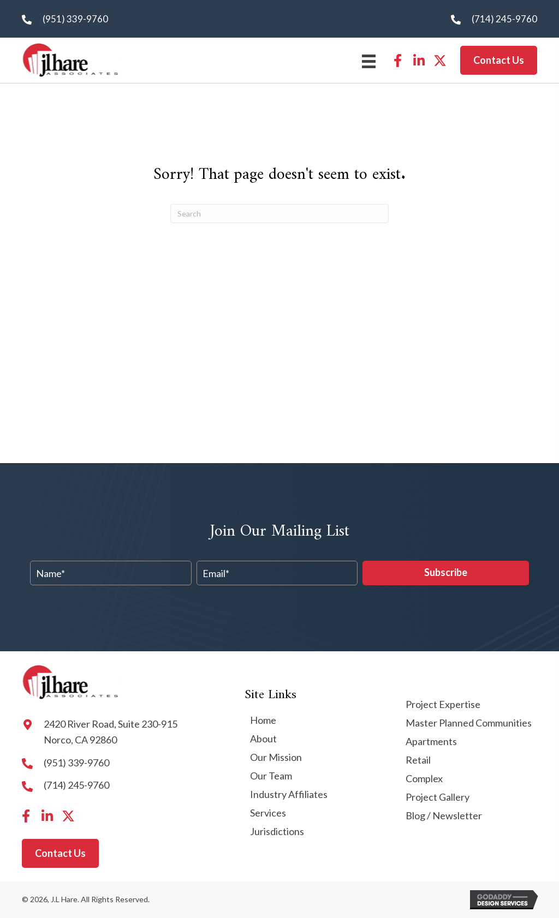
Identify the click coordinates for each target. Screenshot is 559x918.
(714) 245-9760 (504, 19)
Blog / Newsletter (444, 816)
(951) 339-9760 (75, 19)
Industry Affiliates (289, 794)
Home (263, 720)
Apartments (431, 741)
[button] (397, 60)
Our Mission (276, 757)
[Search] (279, 213)
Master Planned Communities (469, 723)
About (263, 739)
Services (268, 813)
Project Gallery (437, 797)
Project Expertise (443, 704)
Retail (418, 760)
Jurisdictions (277, 831)
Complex (424, 778)
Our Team (271, 776)
